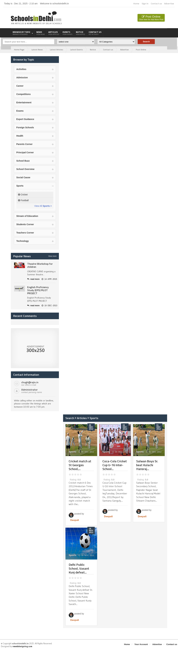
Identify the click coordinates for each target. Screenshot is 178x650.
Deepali (74, 520)
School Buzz (23, 160)
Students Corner (25, 224)
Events (67, 33)
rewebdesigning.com (22, 646)
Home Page (19, 49)
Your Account (141, 644)
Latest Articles (56, 49)
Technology (22, 241)
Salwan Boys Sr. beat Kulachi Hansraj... (147, 465)
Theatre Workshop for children (40, 265)
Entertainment (23, 102)
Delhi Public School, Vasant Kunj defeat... (79, 568)
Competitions (23, 94)
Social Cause (23, 177)
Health (19, 136)
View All (43, 206)
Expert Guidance (25, 119)
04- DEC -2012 (120, 452)
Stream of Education (27, 216)
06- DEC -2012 (86, 452)
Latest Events (76, 49)
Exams (20, 111)
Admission (22, 77)
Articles (53, 33)
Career (19, 86)
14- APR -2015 (49, 279)
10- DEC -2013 (49, 306)
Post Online (151, 18)
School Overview (25, 169)
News (40, 33)
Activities (21, 69)
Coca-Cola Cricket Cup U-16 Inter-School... (114, 465)
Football (23, 200)
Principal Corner (25, 152)
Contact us (156, 3)
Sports (19, 185)
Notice (80, 33)
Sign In (145, 3)
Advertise (169, 3)
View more (52, 256)
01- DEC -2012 (154, 452)
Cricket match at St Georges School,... (80, 465)
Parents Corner (24, 144)
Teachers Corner (25, 232)
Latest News (37, 49)
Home (136, 3)
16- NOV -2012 (86, 555)
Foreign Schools (25, 127)
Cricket (23, 194)
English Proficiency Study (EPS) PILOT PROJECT (38, 290)
